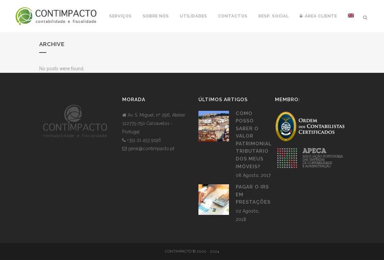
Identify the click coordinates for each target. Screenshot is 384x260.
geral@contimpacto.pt (151, 148)
